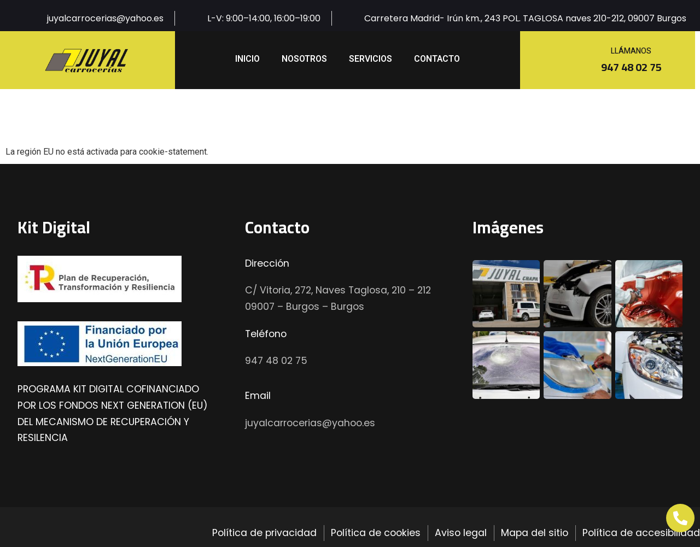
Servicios (370, 59)
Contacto (437, 59)
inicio (247, 59)
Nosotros (304, 59)
